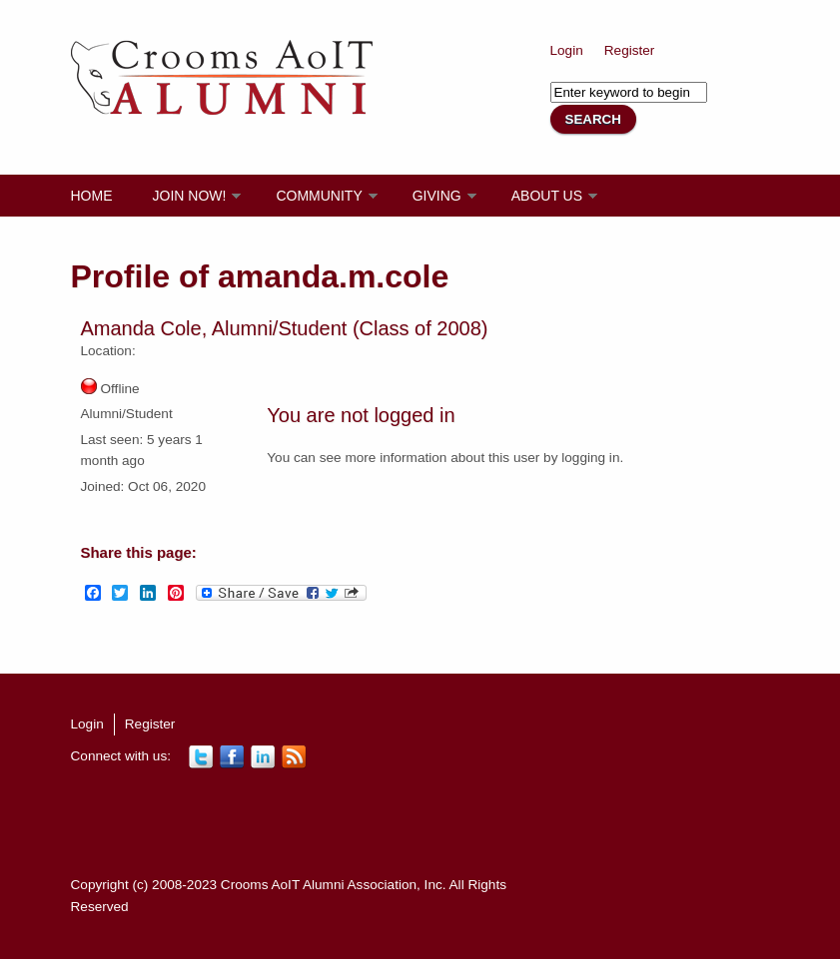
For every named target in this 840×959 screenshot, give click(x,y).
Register (629, 50)
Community (319, 196)
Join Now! (190, 196)
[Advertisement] (434, 822)
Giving (437, 196)
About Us (546, 196)
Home (92, 196)
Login (566, 50)
